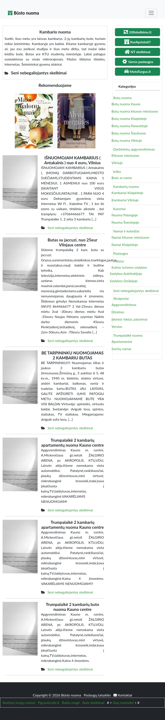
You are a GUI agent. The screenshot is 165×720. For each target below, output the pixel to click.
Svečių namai (121, 349)
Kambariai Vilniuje (125, 200)
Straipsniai (121, 298)
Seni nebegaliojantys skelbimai (70, 228)
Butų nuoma (122, 98)
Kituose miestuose (125, 155)
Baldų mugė (71, 702)
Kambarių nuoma (126, 186)
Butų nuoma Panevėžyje (130, 126)
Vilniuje (117, 163)
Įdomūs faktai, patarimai (129, 319)
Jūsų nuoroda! (123, 702)
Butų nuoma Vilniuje (127, 140)
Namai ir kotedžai (126, 231)
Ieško (117, 171)
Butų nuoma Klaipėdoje (129, 118)
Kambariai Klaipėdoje (127, 193)
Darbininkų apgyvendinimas (134, 149)
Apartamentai (122, 341)
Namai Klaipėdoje (125, 245)
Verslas (117, 326)
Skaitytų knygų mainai (18, 702)
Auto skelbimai (93, 702)
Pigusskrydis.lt (48, 702)
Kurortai (119, 209)
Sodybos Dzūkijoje (124, 281)
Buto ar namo (122, 178)
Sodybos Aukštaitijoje (126, 273)
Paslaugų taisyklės (98, 695)
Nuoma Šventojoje (125, 222)
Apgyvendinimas (124, 305)
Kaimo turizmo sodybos (129, 267)
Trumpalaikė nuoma (127, 335)
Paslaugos (120, 253)
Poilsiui (118, 261)
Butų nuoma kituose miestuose (135, 111)
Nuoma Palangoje (125, 215)
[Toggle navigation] (151, 13)
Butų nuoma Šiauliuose (129, 133)
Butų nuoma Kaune (126, 104)
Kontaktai (122, 695)
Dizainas (118, 312)
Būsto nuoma (23, 12)
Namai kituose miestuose (130, 237)
